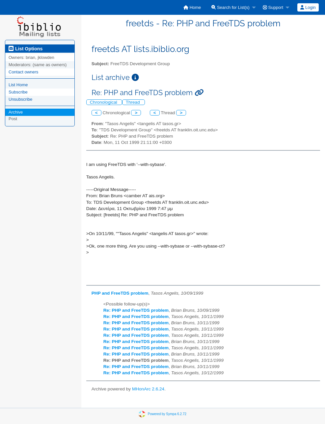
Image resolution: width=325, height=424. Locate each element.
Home (192, 7)
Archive (16, 112)
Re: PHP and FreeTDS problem (136, 310)
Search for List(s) (230, 7)
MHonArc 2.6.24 (148, 388)
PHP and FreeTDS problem (120, 293)
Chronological (104, 102)
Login (307, 7)
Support (273, 7)
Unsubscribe (20, 99)
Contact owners (23, 71)
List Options (25, 48)
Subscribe (18, 92)
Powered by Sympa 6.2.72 (167, 413)
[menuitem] (192, 7)
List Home (18, 84)
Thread (133, 102)
